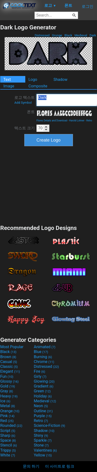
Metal (7, 406)
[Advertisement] (48, 185)
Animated (44, 347)
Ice (5, 401)
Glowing (44, 381)
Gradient (43, 386)
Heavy (9, 396)
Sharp (7, 435)
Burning (43, 356)
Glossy (9, 381)
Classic (9, 366)
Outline (43, 411)
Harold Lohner (76, 120)
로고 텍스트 (24, 99)
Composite (37, 86)
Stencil (8, 445)
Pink (7, 415)
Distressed (42, 35)
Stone (41, 445)
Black (68, 35)
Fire (39, 371)
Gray (6, 391)
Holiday (43, 396)
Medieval (81, 35)
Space (8, 440)
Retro (89, 120)
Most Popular (12, 347)
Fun (6, 376)
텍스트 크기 (24, 128)
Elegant (10, 371)
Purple (43, 415)
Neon (41, 406)
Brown (8, 356)
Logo (32, 79)
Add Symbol (23, 102)
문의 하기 (31, 466)
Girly (40, 376)
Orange (9, 411)
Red (7, 420)
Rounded (11, 425)
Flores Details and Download (51, 120)
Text (7, 79)
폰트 (31, 112)
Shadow (60, 79)
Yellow (43, 455)
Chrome (44, 361)
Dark (93, 35)
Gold (7, 386)
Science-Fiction (49, 425)
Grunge (57, 35)
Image (8, 86)
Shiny (41, 435)
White (7, 455)
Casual (8, 361)
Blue (41, 351)
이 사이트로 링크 (59, 466)
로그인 (87, 6)
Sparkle (43, 440)
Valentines (45, 450)
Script (7, 430)
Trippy (8, 450)
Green (42, 391)
